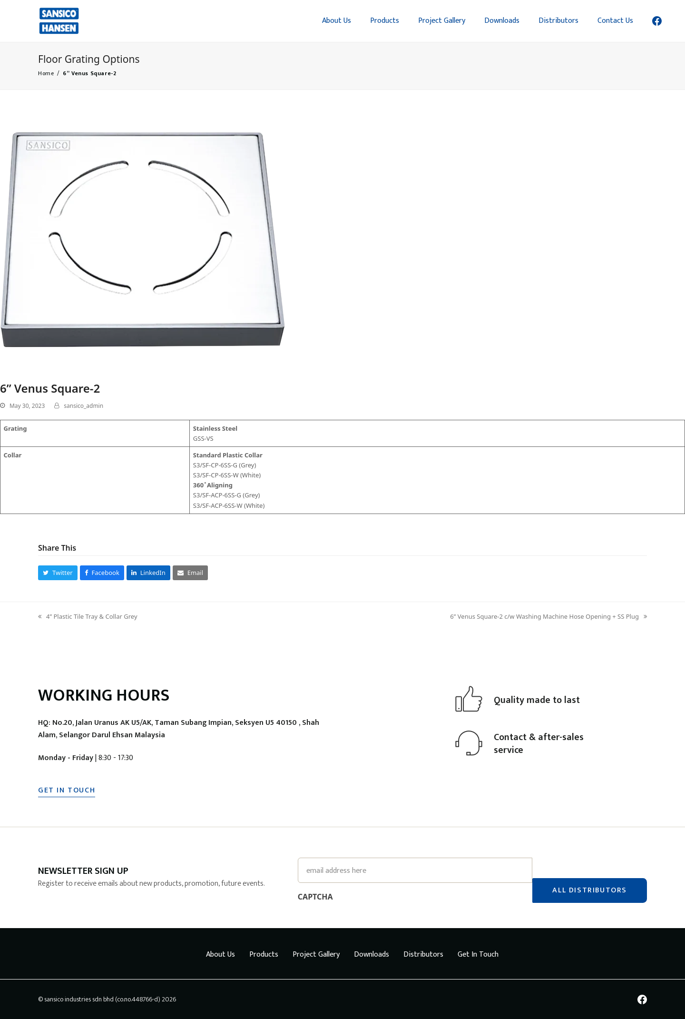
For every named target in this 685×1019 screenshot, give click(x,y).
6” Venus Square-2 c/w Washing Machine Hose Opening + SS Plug (548, 617)
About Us (220, 954)
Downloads (371, 954)
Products (263, 954)
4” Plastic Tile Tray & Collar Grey (87, 617)
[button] (58, 572)
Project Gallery (316, 954)
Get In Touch (478, 954)
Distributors (423, 954)
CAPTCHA (315, 896)
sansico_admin (83, 406)
